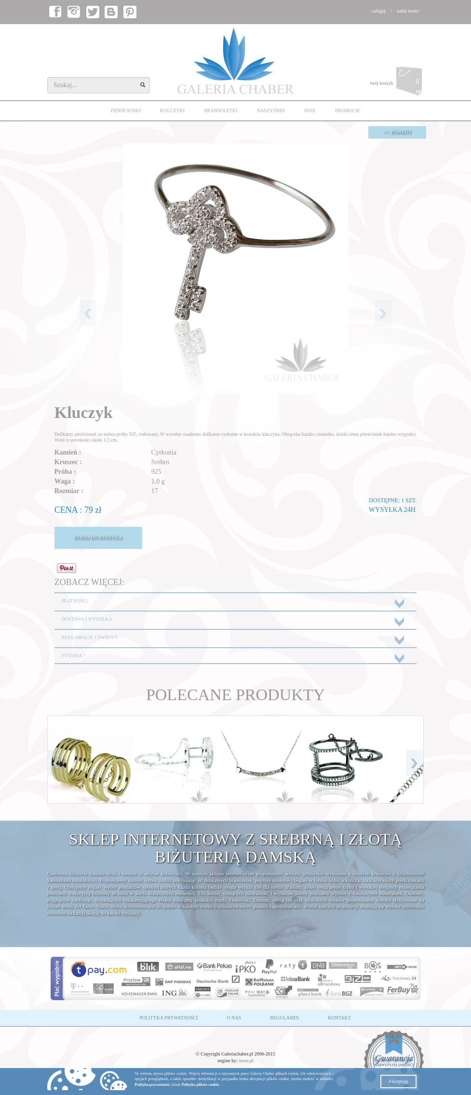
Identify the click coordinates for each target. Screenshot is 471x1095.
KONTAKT (339, 1017)
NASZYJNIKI (271, 110)
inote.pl (246, 1060)
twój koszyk (397, 83)
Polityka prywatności (152, 1084)
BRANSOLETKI (220, 110)
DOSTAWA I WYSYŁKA (87, 619)
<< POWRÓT (397, 132)
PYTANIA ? (73, 655)
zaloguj (379, 10)
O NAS (234, 1017)
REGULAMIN (284, 1017)
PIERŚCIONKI (126, 110)
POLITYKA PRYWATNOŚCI (168, 1017)
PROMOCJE (347, 110)
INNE (310, 110)
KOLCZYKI (172, 110)
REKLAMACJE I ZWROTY (90, 637)
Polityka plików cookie (200, 1084)
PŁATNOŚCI (75, 600)
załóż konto (408, 10)
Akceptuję (398, 1081)
